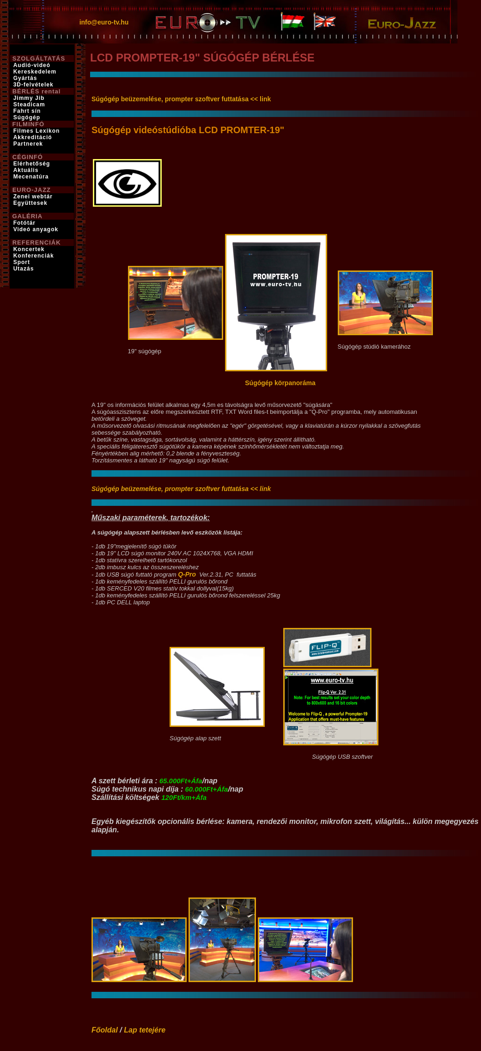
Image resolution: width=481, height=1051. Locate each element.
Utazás (23, 268)
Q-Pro (187, 574)
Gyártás (25, 78)
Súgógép (26, 117)
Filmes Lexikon (36, 131)
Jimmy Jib (29, 98)
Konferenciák (33, 255)
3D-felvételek (33, 84)
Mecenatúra (31, 176)
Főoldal (104, 1030)
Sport (21, 262)
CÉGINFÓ (27, 157)
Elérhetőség (31, 163)
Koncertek (29, 249)
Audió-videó (31, 65)
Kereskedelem (34, 71)
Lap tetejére (144, 1030)
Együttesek (30, 203)
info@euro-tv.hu (104, 22)
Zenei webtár (33, 196)
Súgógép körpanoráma (280, 383)
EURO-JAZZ (31, 189)
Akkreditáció (32, 137)
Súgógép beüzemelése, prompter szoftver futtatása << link (181, 99)
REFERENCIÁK (36, 242)
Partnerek (28, 144)
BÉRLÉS (26, 91)
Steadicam (29, 104)
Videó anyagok (35, 229)
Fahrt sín (27, 111)
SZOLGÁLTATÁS (39, 58)
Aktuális (26, 170)
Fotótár (24, 223)
